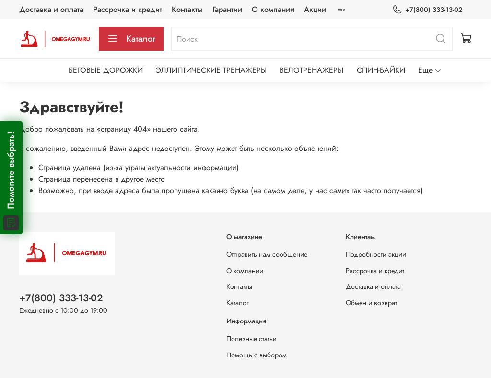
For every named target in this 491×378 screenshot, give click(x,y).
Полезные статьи (251, 339)
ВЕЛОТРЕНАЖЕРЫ (311, 70)
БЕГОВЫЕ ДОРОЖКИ (106, 70)
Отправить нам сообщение (266, 254)
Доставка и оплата (51, 9)
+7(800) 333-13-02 (427, 10)
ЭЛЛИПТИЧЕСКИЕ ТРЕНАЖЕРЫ (211, 70)
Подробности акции (376, 254)
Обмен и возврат (371, 303)
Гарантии (227, 9)
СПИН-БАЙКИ (381, 70)
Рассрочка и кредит (127, 9)
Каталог (131, 39)
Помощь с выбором (256, 355)
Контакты (187, 9)
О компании (273, 9)
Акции (315, 9)
